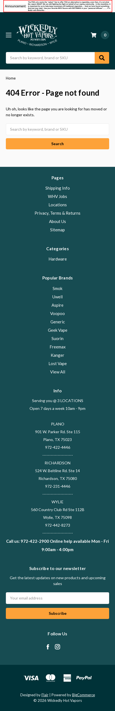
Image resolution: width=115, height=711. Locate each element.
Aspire (57, 305)
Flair (44, 695)
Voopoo (57, 313)
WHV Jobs (57, 196)
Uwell (57, 296)
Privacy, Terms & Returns (57, 212)
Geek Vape (57, 330)
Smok (57, 288)
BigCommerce (83, 695)
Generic (57, 321)
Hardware (57, 258)
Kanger (57, 355)
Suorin (57, 338)
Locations (57, 204)
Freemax (58, 346)
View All (57, 371)
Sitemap (57, 229)
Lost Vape (57, 363)
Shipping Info (57, 187)
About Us (57, 221)
